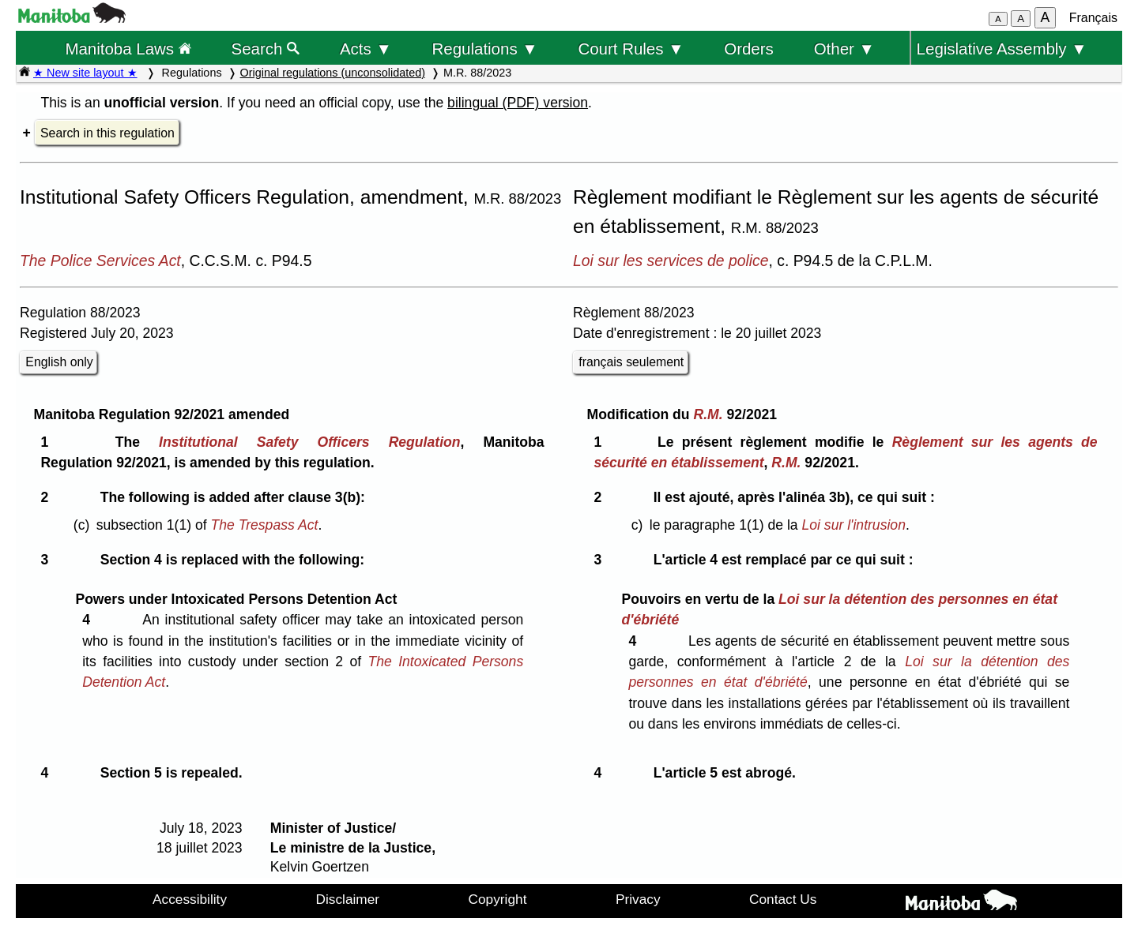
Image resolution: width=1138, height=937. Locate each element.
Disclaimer (348, 899)
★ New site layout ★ (85, 72)
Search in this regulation (107, 133)
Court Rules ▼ (631, 48)
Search (266, 48)
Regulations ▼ (485, 48)
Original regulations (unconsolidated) (332, 72)
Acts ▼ (366, 48)
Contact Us (782, 899)
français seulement (631, 362)
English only (58, 362)
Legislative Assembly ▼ (1002, 48)
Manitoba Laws (127, 48)
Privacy (638, 899)
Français (1093, 17)
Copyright (498, 899)
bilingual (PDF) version (517, 103)
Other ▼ (844, 48)
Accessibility (190, 899)
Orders (749, 48)
